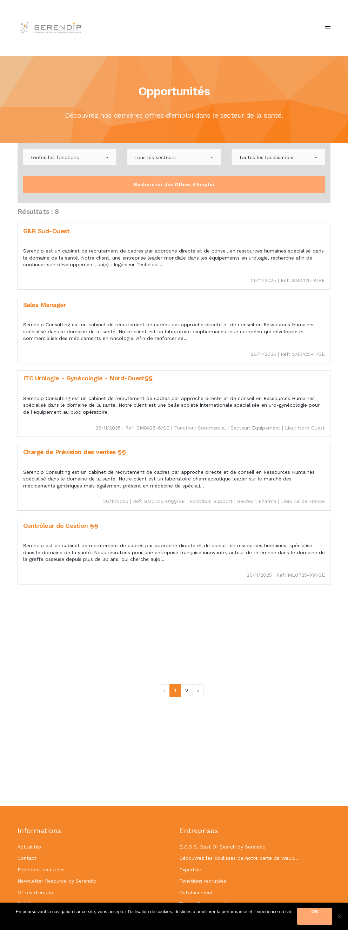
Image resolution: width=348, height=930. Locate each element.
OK (314, 911)
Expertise (190, 869)
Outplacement (196, 892)
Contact (27, 858)
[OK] (339, 916)
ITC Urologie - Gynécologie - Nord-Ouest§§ (88, 378)
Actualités (29, 847)
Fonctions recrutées (41, 869)
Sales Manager (44, 304)
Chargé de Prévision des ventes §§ (74, 452)
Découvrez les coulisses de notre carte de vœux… (238, 858)
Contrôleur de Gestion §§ (60, 525)
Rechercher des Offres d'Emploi (174, 184)
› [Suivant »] (198, 690)
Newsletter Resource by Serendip (57, 881)
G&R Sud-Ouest (46, 231)
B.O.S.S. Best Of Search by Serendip (222, 847)
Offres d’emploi (36, 892)
